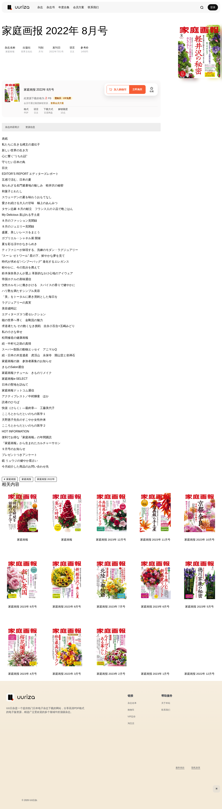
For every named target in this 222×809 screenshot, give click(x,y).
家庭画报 (11, 479)
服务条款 (179, 767)
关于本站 (166, 703)
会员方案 (78, 7)
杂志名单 (132, 703)
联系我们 (93, 7)
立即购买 (136, 89)
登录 (212, 7)
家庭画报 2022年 (46, 479)
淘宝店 (131, 723)
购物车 (131, 709)
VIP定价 (132, 716)
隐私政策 (195, 767)
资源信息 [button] (30, 127)
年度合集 (63, 7)
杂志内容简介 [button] (12, 127)
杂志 (40, 7)
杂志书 (51, 7)
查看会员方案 (57, 103)
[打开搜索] (201, 7)
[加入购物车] (116, 89)
